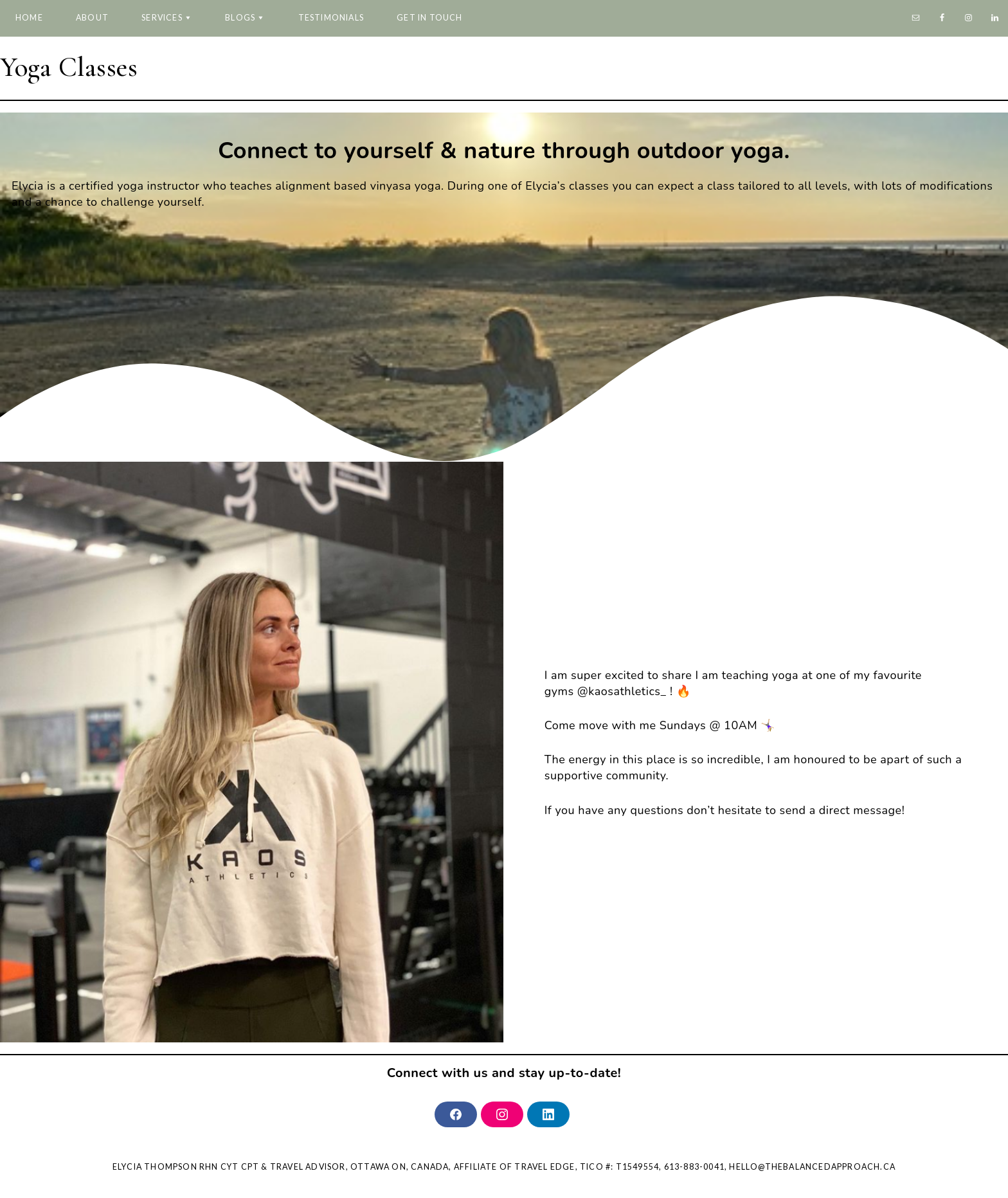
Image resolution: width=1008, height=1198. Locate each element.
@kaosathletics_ (622, 691)
